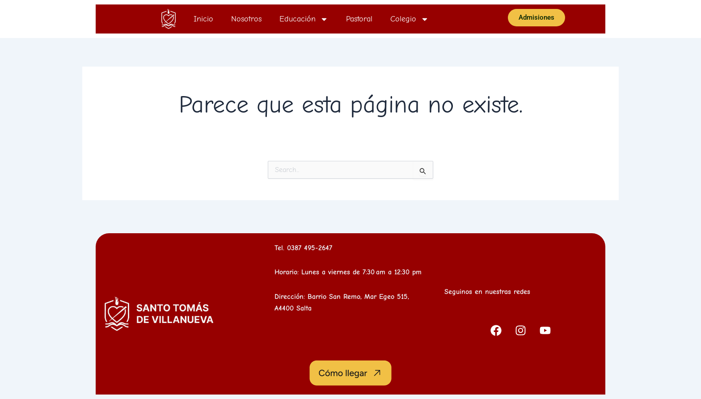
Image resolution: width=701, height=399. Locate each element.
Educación (303, 19)
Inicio (203, 19)
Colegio (409, 19)
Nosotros (246, 19)
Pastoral (359, 19)
